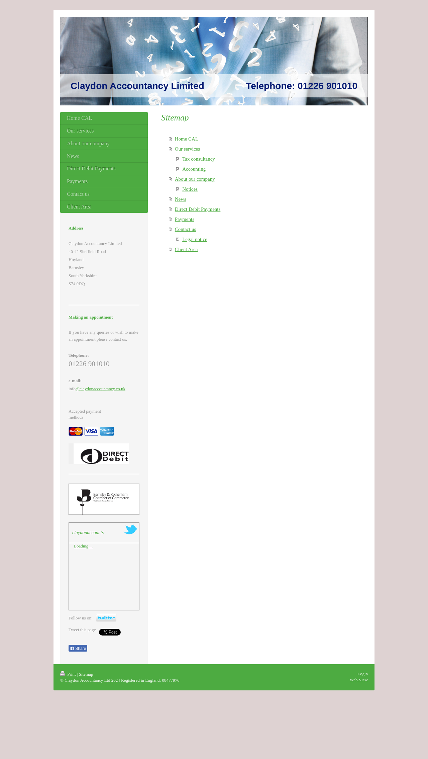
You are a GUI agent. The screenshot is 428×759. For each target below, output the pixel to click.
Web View (359, 679)
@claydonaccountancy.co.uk (100, 388)
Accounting (194, 169)
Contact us (185, 229)
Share (78, 648)
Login (362, 673)
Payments (184, 219)
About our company (195, 179)
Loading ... (83, 546)
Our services (187, 149)
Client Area (186, 249)
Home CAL (186, 139)
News (180, 199)
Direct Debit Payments (198, 209)
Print (68, 674)
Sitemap (86, 674)
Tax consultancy (198, 159)
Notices (190, 189)
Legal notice (194, 239)
